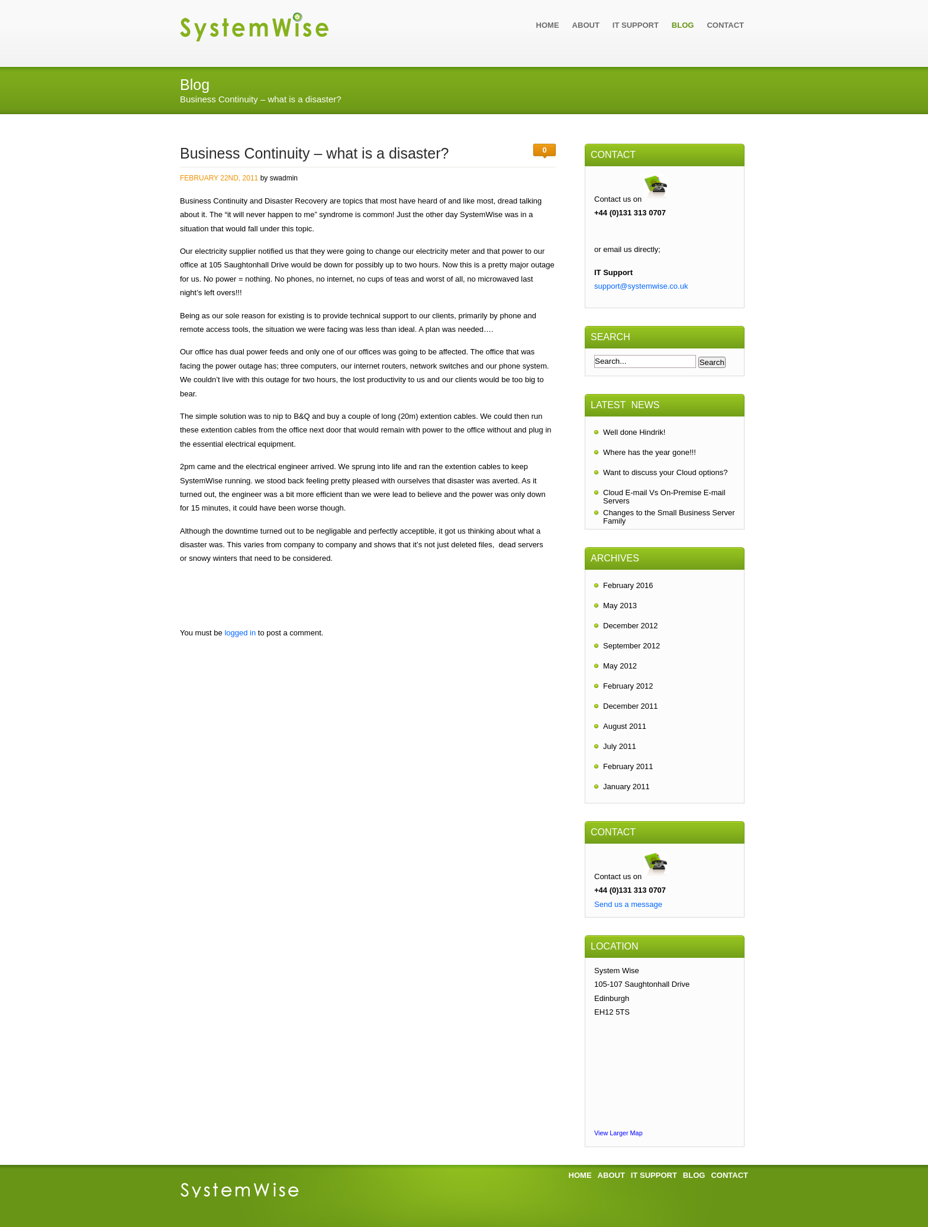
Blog (683, 25)
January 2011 (626, 786)
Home (547, 25)
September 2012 (631, 645)
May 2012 (620, 665)
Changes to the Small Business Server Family (669, 515)
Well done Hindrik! (634, 432)
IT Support (636, 25)
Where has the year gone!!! (649, 452)
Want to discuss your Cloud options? (665, 472)
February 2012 (628, 686)
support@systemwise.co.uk (641, 286)
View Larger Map (618, 1132)
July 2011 (619, 746)
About (586, 25)
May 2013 (620, 605)
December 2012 (630, 625)
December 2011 (630, 706)
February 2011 (628, 766)
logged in (240, 632)
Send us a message (628, 904)
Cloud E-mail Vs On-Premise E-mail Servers (664, 495)
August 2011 (624, 726)
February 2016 (628, 585)
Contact (725, 25)
